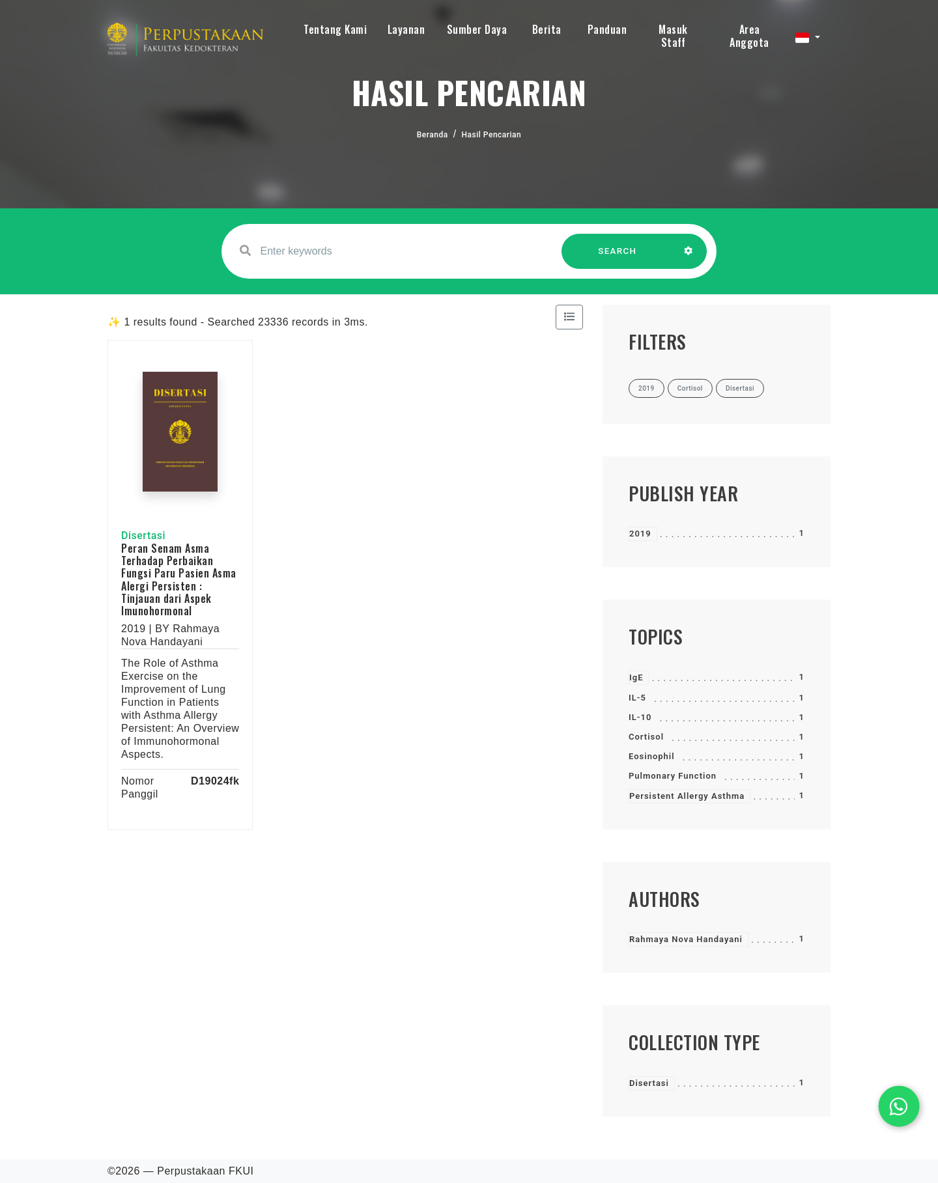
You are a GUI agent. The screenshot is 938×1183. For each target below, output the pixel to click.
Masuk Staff (673, 35)
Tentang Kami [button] (335, 29)
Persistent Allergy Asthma (687, 796)
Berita (546, 29)
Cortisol (646, 737)
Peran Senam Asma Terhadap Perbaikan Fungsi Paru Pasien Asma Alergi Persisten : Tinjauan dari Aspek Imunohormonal (178, 579)
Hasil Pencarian (492, 134)
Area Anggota (749, 35)
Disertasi (649, 1083)
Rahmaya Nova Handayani (686, 939)
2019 (640, 533)
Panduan (607, 29)
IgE (636, 677)
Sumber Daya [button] (477, 29)
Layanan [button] (406, 29)
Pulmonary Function (673, 776)
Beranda (432, 134)
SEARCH (617, 257)
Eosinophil (652, 756)
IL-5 (637, 698)
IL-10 (640, 717)
